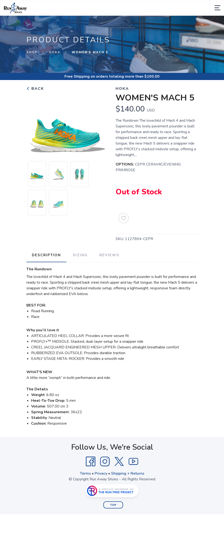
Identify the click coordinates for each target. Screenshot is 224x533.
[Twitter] (119, 461)
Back (35, 88)
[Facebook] (90, 461)
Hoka (54, 52)
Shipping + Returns (127, 473)
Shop (32, 52)
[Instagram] (105, 461)
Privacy (101, 473)
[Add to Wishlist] (123, 218)
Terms (85, 473)
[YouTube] (133, 461)
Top (113, 505)
